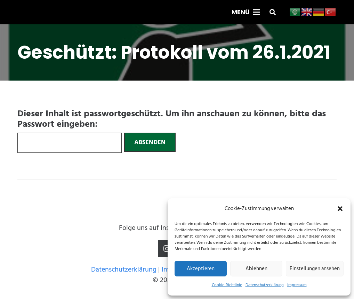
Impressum (297, 285)
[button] (340, 208)
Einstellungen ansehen (315, 268)
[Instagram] (166, 248)
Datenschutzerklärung (265, 285)
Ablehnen (256, 268)
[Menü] (246, 12)
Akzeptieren (201, 268)
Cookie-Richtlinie (227, 285)
